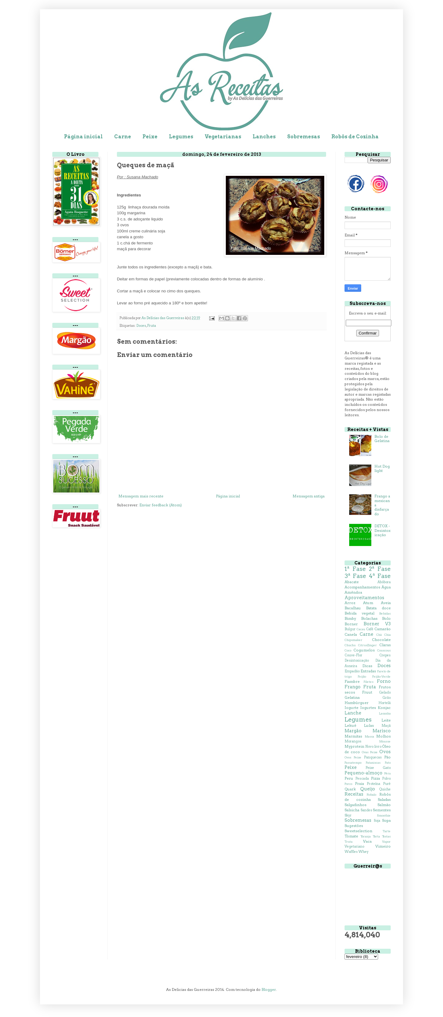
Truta (349, 841)
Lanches (264, 137)
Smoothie (384, 815)
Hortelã (384, 703)
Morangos (353, 741)
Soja (377, 821)
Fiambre (352, 681)
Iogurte (351, 707)
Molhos (383, 736)
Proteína (373, 784)
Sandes (366, 810)
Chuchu (350, 645)
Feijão (362, 676)
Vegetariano (354, 847)
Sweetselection (358, 831)
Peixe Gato (378, 768)
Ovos (385, 751)
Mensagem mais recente (140, 496)
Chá (379, 634)
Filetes (368, 681)
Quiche (385, 789)
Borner (351, 624)
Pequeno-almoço (363, 773)
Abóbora (384, 582)
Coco (348, 650)
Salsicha (352, 810)
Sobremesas (303, 137)
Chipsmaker (353, 640)
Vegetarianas (223, 137)
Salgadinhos (355, 804)
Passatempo (353, 762)
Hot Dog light (382, 468)
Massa (369, 736)
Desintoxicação (357, 661)
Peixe (150, 137)
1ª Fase (355, 568)
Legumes (181, 137)
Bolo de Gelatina (381, 438)
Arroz (350, 602)
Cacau (361, 629)
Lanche (353, 713)
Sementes (382, 810)
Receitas (354, 794)
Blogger (268, 989)
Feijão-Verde (381, 676)
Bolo (386, 618)
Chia (387, 634)
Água (386, 587)
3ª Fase (355, 576)
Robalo (371, 794)
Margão (353, 731)
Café (369, 629)
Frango (353, 687)
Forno (384, 681)
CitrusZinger (367, 645)
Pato (388, 762)
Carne (122, 137)
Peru (349, 778)
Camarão (382, 629)
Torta (376, 836)
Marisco (382, 731)
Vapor (386, 841)
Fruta (151, 326)
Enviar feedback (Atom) (160, 505)
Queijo (367, 789)
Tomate (351, 836)
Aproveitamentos (364, 597)
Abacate (352, 582)
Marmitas (353, 736)
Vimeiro (383, 846)
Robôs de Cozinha (355, 137)
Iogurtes (368, 707)
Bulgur (350, 629)
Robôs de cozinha (368, 797)
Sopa (386, 820)
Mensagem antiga (309, 496)
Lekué (350, 725)
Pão (387, 757)
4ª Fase (380, 576)
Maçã (386, 726)
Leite (386, 720)
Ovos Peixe (353, 757)
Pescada (362, 779)
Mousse (385, 741)
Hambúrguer (357, 702)
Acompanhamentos (362, 587)
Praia (359, 783)
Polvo (386, 779)
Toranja (366, 836)
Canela (351, 634)
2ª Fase (380, 568)
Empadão (352, 671)
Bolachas (369, 618)
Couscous (384, 650)
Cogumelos (364, 650)
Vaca (367, 841)
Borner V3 (377, 624)
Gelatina (352, 697)
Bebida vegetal (359, 613)
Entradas (368, 671)
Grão (386, 698)
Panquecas (373, 757)
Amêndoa (353, 592)
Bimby (350, 618)
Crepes (385, 655)
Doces (141, 326)
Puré (387, 784)
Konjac (384, 707)
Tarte (387, 831)
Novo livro (373, 747)
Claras (385, 645)
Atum (368, 602)
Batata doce (378, 608)
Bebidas (385, 613)
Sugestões (354, 825)
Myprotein (354, 746)
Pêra (387, 773)
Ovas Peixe (370, 752)
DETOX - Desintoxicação (382, 530)
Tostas (386, 836)
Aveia (386, 602)
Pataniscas (373, 762)
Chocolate (381, 639)
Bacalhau (353, 608)
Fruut (367, 692)
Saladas (384, 799)
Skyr (348, 815)
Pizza (375, 778)
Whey (363, 852)
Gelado (385, 692)
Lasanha (385, 713)
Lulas (369, 725)
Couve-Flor (353, 655)
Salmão (384, 804)
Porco (348, 784)
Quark (350, 789)
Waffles (351, 852)
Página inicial (83, 137)
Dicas (367, 665)
